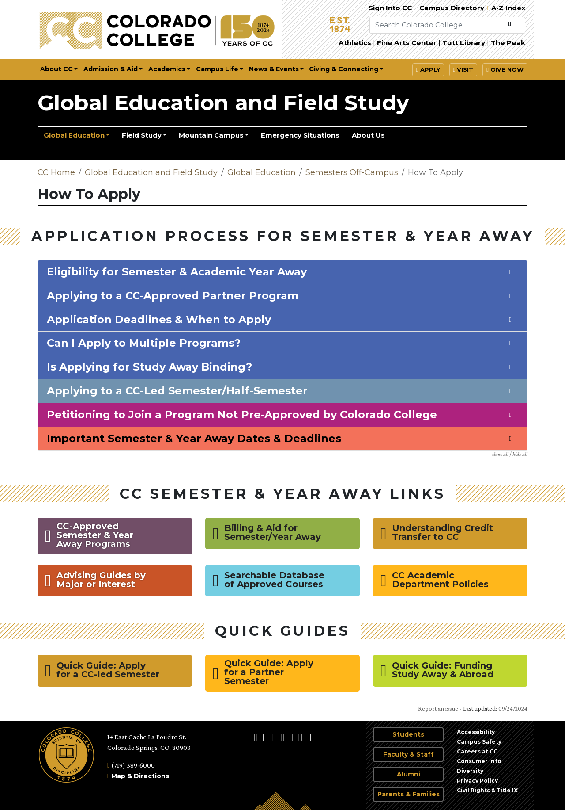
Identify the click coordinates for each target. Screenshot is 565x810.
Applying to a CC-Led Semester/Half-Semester (177, 391)
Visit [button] (463, 69)
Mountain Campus (211, 135)
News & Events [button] (274, 69)
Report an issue (438, 708)
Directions (151, 776)
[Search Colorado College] (437, 25)
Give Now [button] (505, 69)
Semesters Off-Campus (351, 172)
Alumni (408, 774)
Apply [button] (428, 69)
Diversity (470, 771)
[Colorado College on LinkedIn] (283, 737)
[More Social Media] (309, 737)
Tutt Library (463, 42)
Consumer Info (479, 761)
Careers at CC (477, 751)
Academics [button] (166, 69)
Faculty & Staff (408, 754)
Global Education (74, 135)
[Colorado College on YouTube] (292, 737)
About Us (368, 135)
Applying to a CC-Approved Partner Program (172, 296)
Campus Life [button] (217, 69)
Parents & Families (408, 794)
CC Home (56, 172)
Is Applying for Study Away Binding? (149, 367)
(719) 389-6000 (131, 765)
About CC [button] (56, 69)
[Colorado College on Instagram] (265, 737)
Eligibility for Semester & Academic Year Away (177, 272)
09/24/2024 (512, 708)
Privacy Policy (477, 780)
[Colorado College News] (301, 737)
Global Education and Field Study (223, 102)
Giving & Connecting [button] (343, 69)
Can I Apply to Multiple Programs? (144, 343)
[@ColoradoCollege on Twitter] (274, 737)
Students (408, 734)
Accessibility (476, 732)
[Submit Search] (509, 24)
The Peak (508, 42)
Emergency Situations (300, 135)
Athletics (355, 42)
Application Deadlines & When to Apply (159, 319)
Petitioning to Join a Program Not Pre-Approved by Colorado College (242, 415)
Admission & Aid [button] (110, 69)
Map (118, 776)
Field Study (142, 135)
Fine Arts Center (407, 42)
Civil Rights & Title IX (487, 790)
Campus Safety (479, 741)
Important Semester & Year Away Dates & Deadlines (194, 438)
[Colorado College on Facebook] (256, 737)
